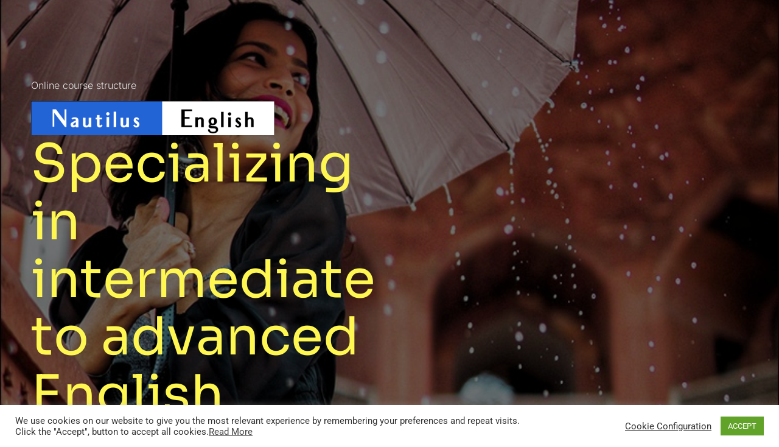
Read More (231, 431)
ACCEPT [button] (742, 426)
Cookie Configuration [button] (668, 426)
